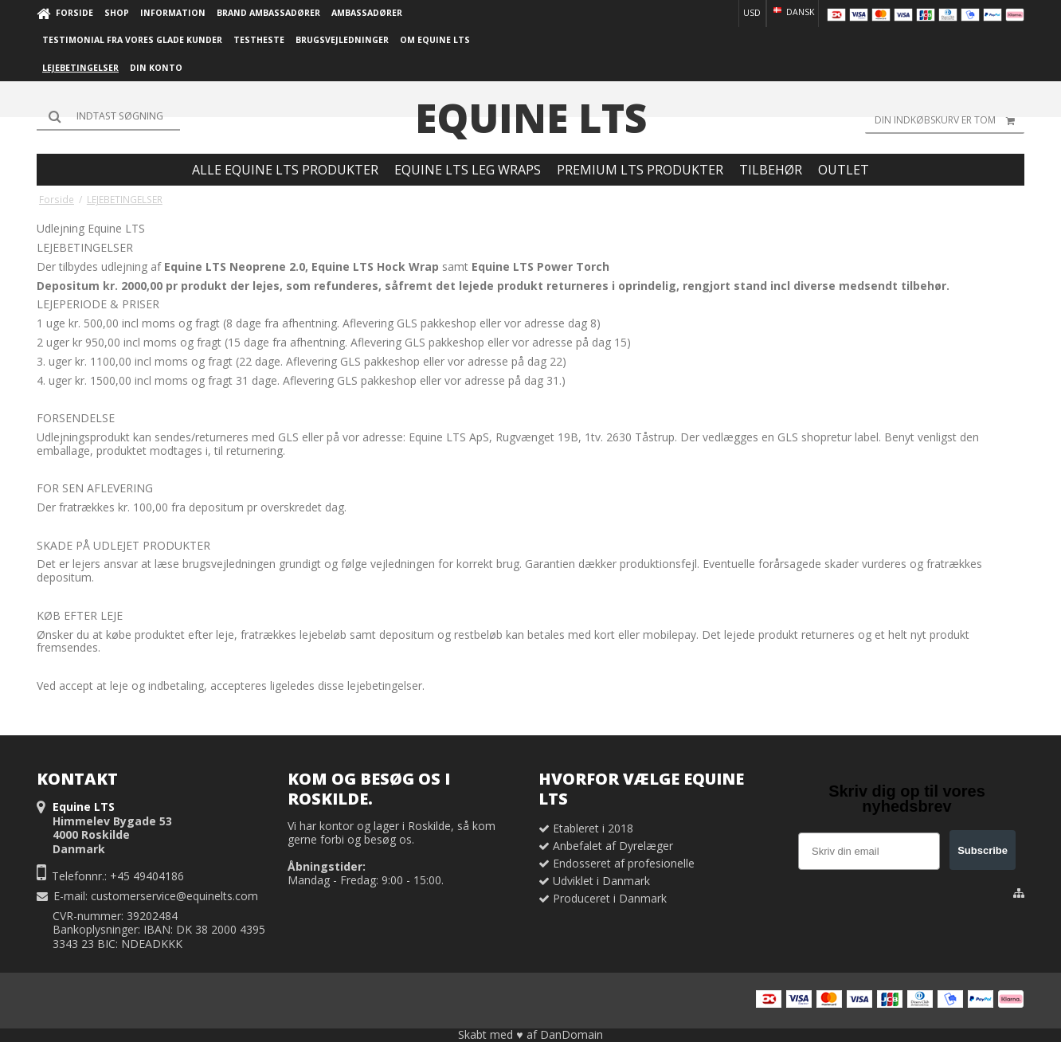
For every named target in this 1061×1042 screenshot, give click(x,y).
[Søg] (108, 116)
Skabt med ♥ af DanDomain (530, 1034)
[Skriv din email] (869, 851)
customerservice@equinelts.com (174, 895)
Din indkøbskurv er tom (949, 120)
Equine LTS (531, 118)
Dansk (792, 12)
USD (752, 12)
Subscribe (982, 850)
